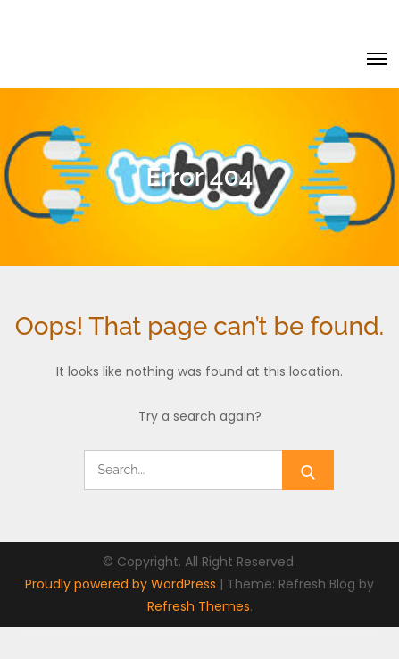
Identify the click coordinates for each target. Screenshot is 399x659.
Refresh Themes (198, 606)
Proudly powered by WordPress (122, 584)
